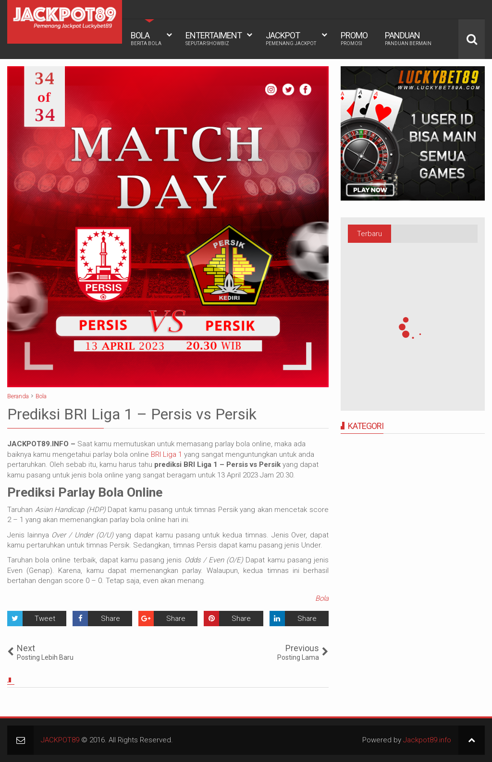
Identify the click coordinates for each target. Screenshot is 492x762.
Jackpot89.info (427, 740)
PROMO (354, 38)
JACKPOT (291, 38)
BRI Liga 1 (166, 454)
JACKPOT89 (60, 740)
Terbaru (369, 233)
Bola (322, 598)
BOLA (146, 38)
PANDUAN (408, 38)
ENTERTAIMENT (213, 38)
